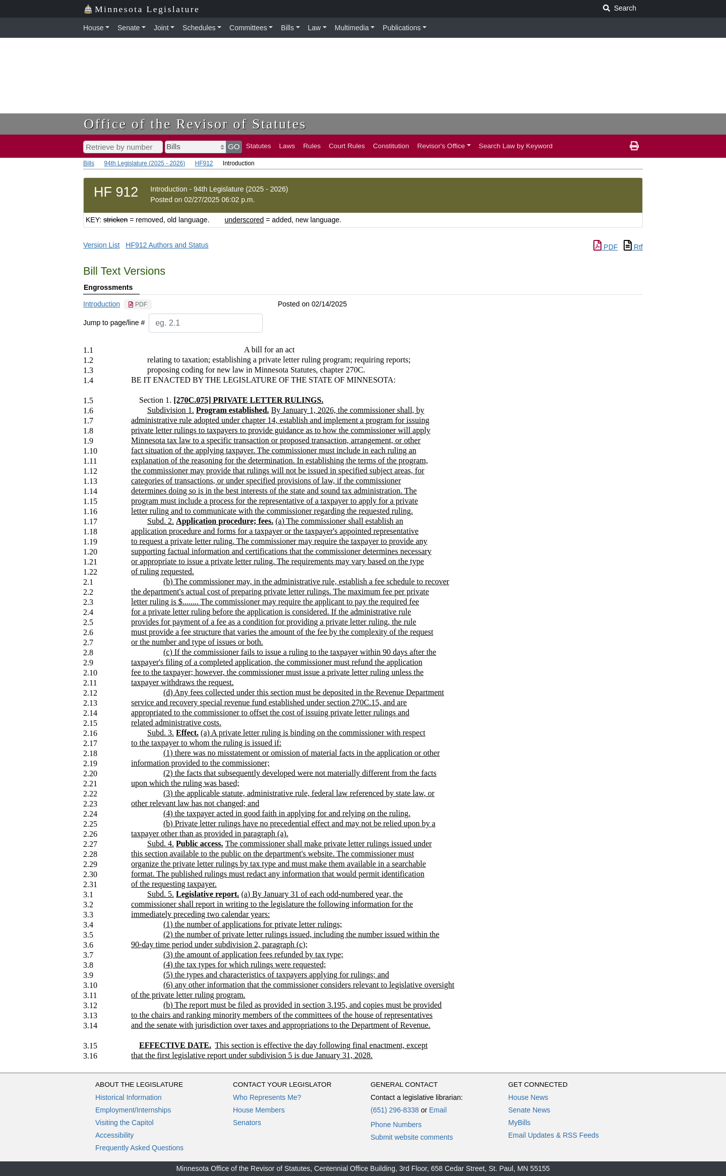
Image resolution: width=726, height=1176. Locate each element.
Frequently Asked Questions (139, 1148)
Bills (287, 28)
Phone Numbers (396, 1125)
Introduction (101, 304)
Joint (161, 28)
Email (438, 1110)
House (93, 28)
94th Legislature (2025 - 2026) (144, 163)
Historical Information (128, 1097)
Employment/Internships (133, 1110)
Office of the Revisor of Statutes (195, 124)
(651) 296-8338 (395, 1110)
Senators (247, 1123)
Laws (287, 146)
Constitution (391, 146)
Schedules (199, 28)
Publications (402, 28)
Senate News (529, 1110)
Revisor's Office (441, 146)
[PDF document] (138, 304)
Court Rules (347, 146)
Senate (128, 28)
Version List (101, 245)
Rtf (633, 247)
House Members (259, 1110)
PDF (605, 247)
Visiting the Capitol (124, 1123)
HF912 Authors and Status (167, 245)
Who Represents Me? (267, 1097)
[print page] (634, 146)
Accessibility (114, 1135)
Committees (248, 28)
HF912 (204, 163)
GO (234, 146)
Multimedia (352, 28)
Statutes (258, 146)
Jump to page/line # (114, 323)
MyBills (519, 1123)
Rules (312, 146)
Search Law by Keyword (516, 146)
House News (528, 1097)
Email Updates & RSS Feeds (553, 1135)
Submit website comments (412, 1137)
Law (314, 28)
